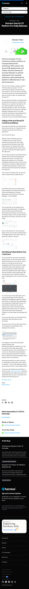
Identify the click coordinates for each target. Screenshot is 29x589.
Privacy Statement (6, 574)
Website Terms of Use (7, 572)
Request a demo (6, 379)
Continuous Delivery (16, 371)
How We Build (20, 16)
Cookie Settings (6, 579)
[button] (22, 3)
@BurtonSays (6, 384)
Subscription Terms (6, 569)
